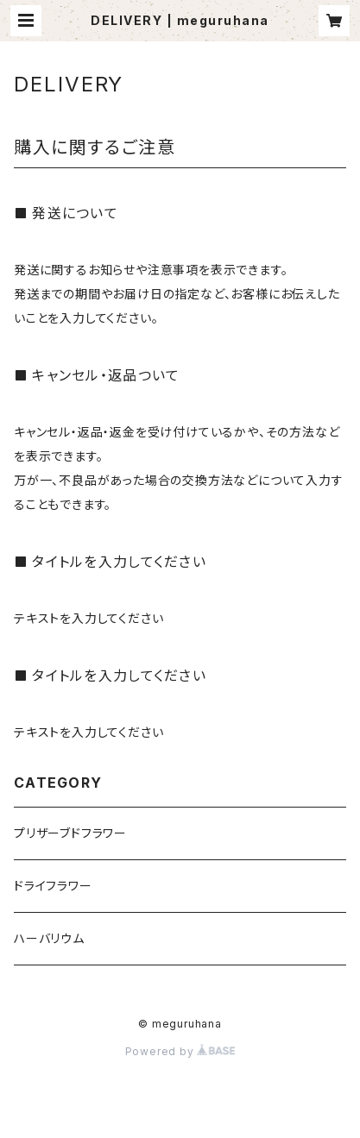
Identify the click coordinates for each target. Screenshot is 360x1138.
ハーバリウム (49, 938)
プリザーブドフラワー (70, 833)
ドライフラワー (53, 885)
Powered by (180, 1051)
